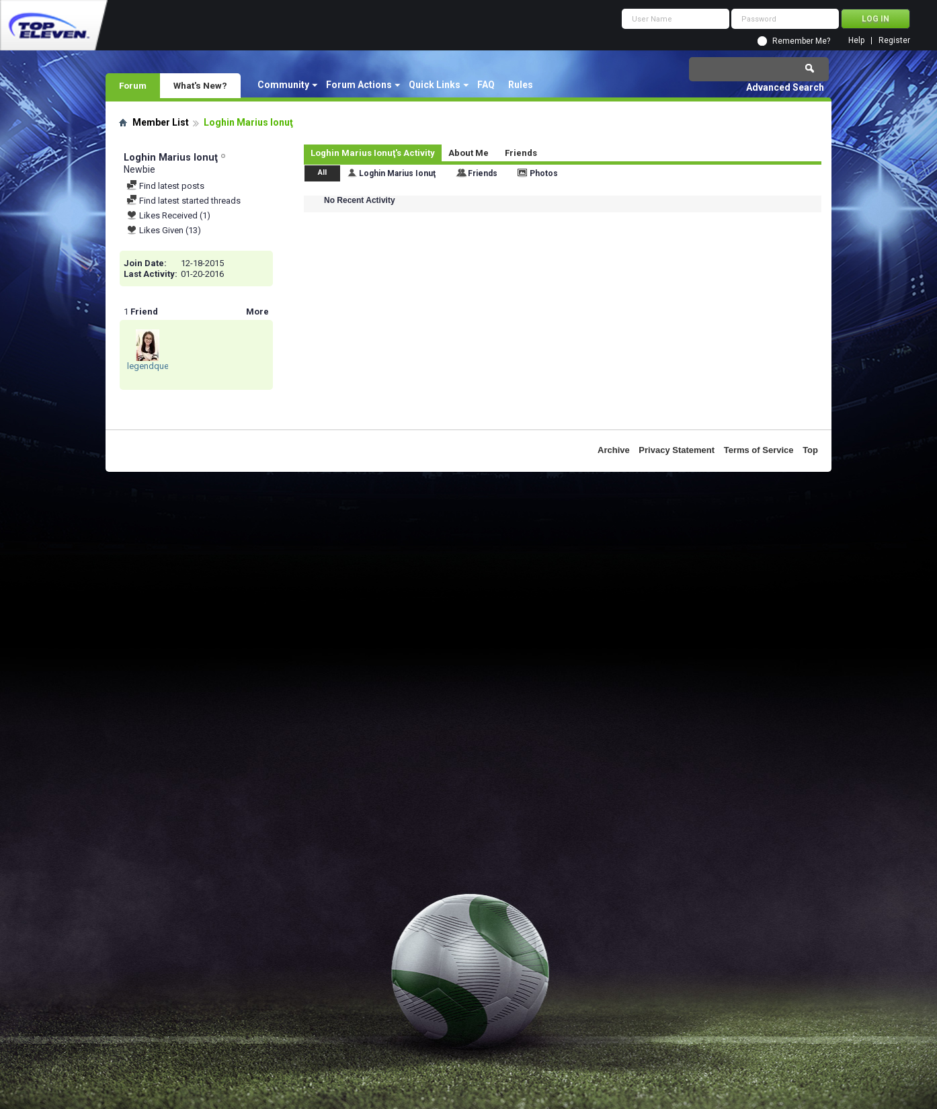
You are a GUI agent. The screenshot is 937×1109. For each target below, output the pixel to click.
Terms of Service (759, 450)
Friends (521, 153)
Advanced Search (785, 87)
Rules (520, 84)
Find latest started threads (183, 201)
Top (810, 450)
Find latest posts (165, 186)
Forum (133, 85)
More (257, 311)
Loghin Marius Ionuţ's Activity (373, 153)
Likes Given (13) (163, 230)
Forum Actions (359, 84)
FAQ (486, 84)
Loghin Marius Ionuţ (397, 173)
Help (856, 40)
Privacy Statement (677, 450)
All (322, 172)
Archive (614, 450)
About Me (468, 153)
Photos (544, 173)
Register (894, 40)
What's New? (200, 85)
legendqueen (152, 366)
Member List (160, 122)
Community (283, 84)
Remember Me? (801, 41)
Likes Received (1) (168, 215)
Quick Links (434, 84)
